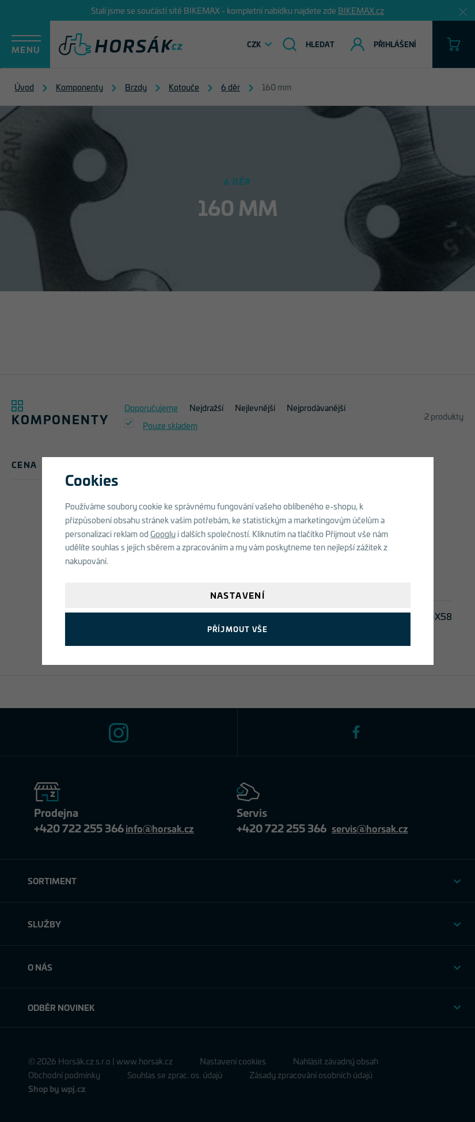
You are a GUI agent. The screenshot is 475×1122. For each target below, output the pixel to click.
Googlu (163, 533)
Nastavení (237, 595)
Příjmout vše (237, 628)
